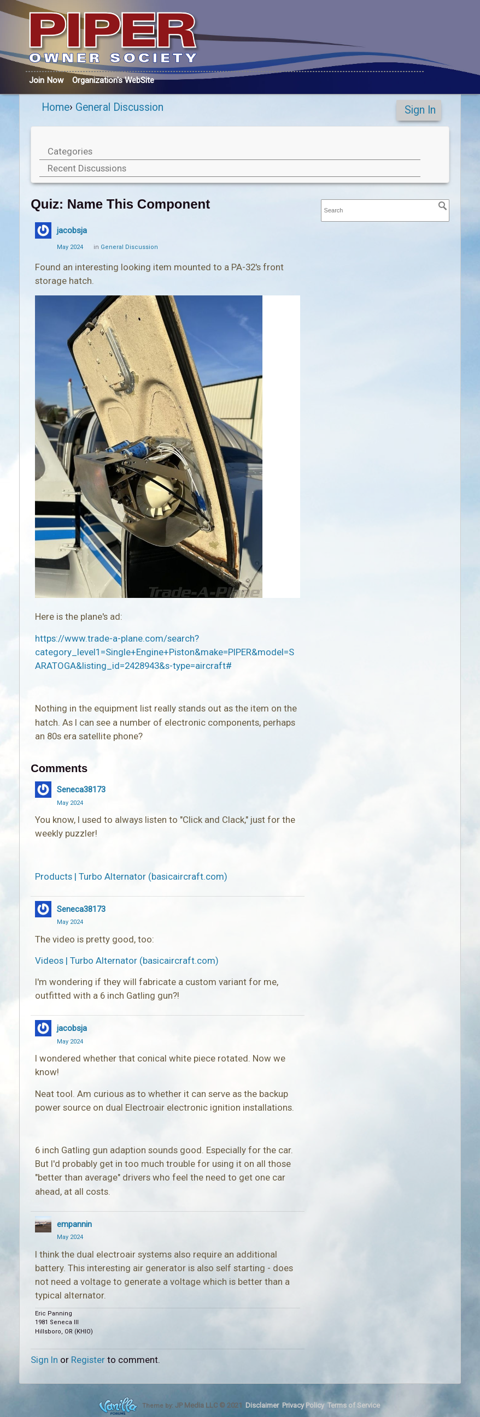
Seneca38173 (81, 790)
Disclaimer (262, 1405)
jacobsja (72, 230)
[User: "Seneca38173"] (43, 789)
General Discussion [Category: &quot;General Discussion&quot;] (129, 247)
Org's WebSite (113, 80)
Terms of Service (353, 1405)
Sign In (420, 110)
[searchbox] (385, 210)
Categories (70, 151)
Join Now (46, 80)
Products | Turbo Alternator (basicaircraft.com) (131, 876)
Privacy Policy (303, 1405)
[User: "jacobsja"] (43, 230)
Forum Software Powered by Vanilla (118, 1406)
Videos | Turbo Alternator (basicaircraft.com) (127, 960)
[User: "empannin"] (43, 1224)
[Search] (442, 205)
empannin (74, 1224)
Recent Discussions (87, 168)
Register (88, 1359)
